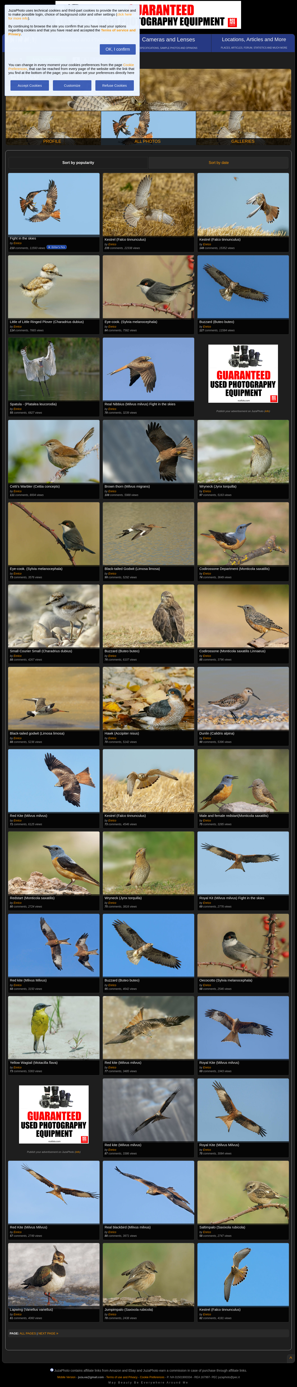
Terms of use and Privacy (122, 1377)
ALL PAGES (28, 1333)
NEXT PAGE (48, 1333)
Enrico (18, 243)
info (267, 411)
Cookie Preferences (152, 1377)
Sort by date (219, 163)
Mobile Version (66, 1377)
